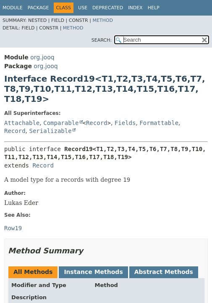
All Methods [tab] (32, 271)
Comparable (61, 123)
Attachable (21, 123)
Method (102, 20)
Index (135, 8)
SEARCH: (102, 40)
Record (96, 123)
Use (82, 8)
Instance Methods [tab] (93, 271)
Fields (125, 123)
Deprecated (107, 8)
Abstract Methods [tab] (163, 271)
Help (154, 8)
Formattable (158, 123)
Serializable (50, 131)
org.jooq (42, 57)
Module (13, 8)
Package (38, 8)
